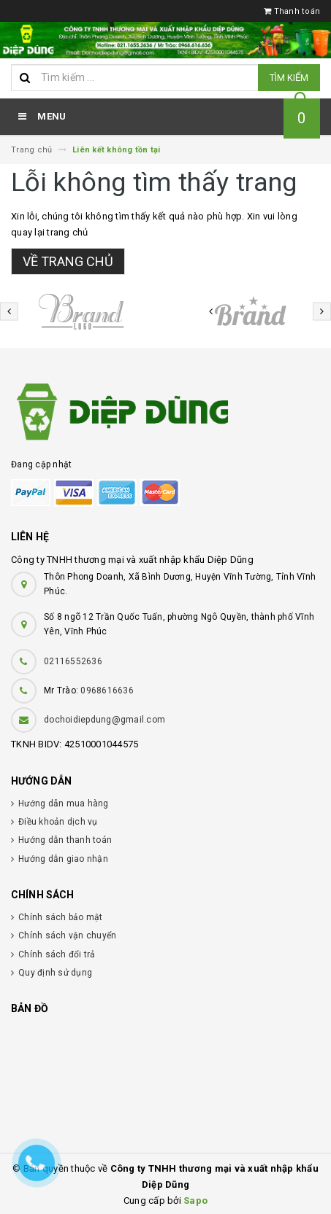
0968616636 (107, 690)
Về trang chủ (68, 261)
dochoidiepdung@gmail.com (104, 720)
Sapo (195, 1200)
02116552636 (73, 661)
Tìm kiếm (289, 77)
